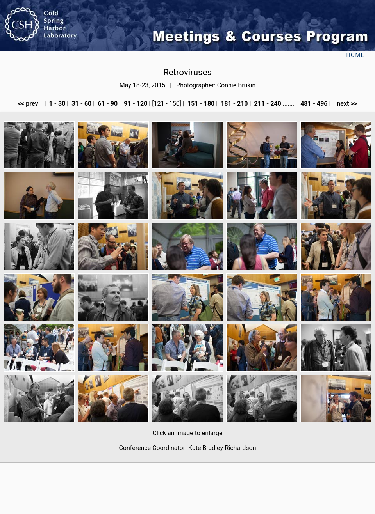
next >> (344, 103)
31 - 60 (80, 103)
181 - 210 (233, 103)
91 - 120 (134, 103)
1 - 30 (57, 103)
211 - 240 (266, 103)
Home (355, 55)
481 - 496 (313, 103)
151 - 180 (200, 103)
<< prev (30, 103)
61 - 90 (107, 103)
